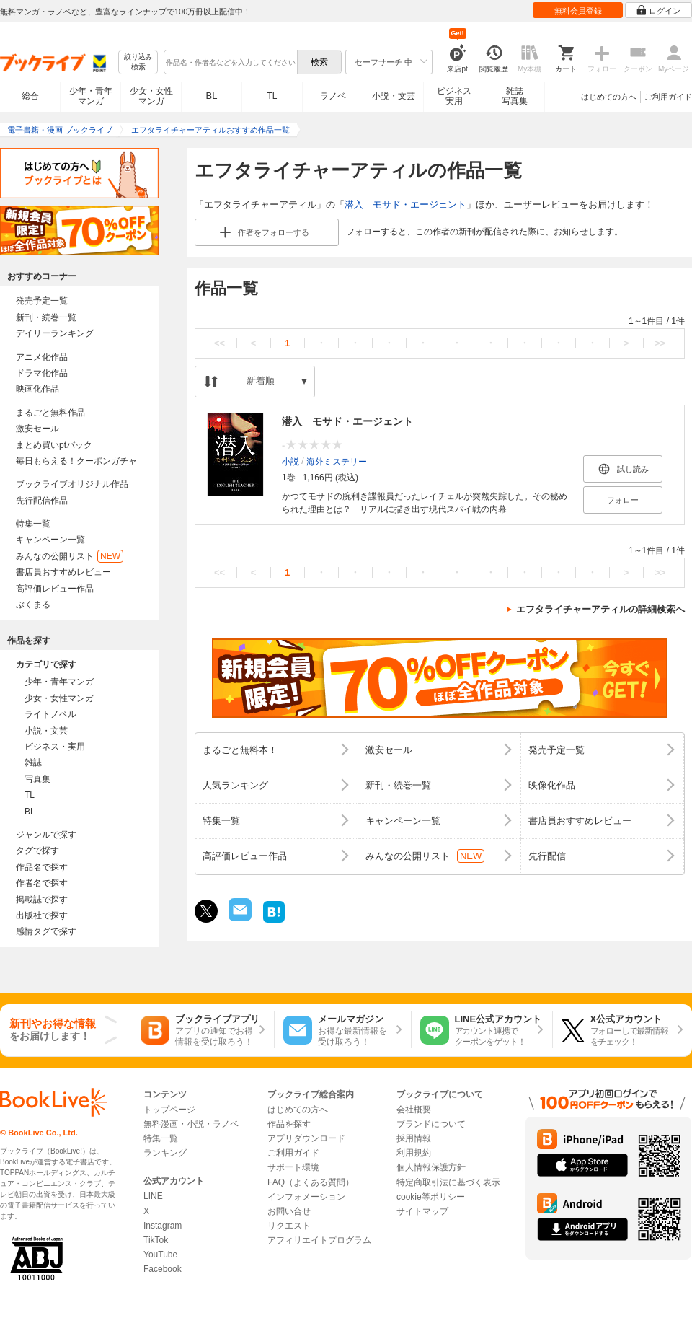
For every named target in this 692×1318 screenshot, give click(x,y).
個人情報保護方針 (431, 1167)
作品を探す (289, 1124)
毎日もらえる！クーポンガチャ (76, 461)
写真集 (37, 779)
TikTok (155, 1240)
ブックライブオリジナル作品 (72, 484)
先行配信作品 (42, 501)
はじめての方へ (608, 96)
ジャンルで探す (46, 835)
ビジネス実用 (454, 96)
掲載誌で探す (42, 900)
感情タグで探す (46, 931)
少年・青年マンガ (90, 96)
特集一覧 (33, 524)
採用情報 (413, 1138)
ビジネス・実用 (55, 747)
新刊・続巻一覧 (46, 317)
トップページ (169, 1109)
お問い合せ (289, 1211)
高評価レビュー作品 (55, 589)
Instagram (162, 1226)
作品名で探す (42, 867)
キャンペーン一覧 (50, 540)
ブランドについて (431, 1124)
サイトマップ (422, 1211)
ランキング (165, 1153)
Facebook (162, 1269)
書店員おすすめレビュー (63, 572)
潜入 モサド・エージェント (405, 204)
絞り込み (138, 62)
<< (219, 343)
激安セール (37, 428)
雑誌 (33, 762)
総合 (30, 96)
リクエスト (289, 1226)
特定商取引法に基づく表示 (448, 1182)
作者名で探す (42, 883)
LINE (153, 1196)
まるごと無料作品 (50, 413)
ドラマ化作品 (42, 373)
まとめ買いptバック (54, 445)
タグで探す (37, 850)
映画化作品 (37, 389)
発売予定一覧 (42, 301)
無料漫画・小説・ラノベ (191, 1124)
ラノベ (333, 96)
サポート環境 (293, 1167)
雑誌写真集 (515, 96)
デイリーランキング (55, 333)
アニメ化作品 (42, 357)
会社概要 (413, 1109)
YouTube (160, 1254)
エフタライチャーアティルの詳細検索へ (600, 609)
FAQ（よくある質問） (310, 1182)
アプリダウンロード (306, 1138)
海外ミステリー (336, 462)
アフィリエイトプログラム (319, 1240)
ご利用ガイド (668, 96)
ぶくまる (33, 604)
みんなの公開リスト (69, 556)
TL (272, 96)
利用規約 (413, 1153)
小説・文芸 (393, 96)
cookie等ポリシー (430, 1197)
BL (212, 95)
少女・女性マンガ (151, 96)
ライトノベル (50, 714)
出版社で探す (42, 915)
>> (660, 343)
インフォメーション (306, 1197)
